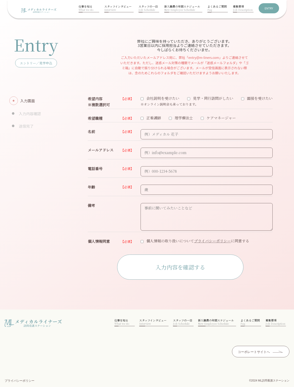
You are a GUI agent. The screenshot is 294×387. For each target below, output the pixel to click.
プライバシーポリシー (212, 241)
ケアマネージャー (218, 117)
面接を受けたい (257, 98)
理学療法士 (181, 117)
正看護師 (151, 117)
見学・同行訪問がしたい (210, 98)
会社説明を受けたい (160, 98)
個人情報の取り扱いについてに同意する (195, 241)
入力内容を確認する (180, 267)
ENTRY (269, 8)
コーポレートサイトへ (254, 352)
